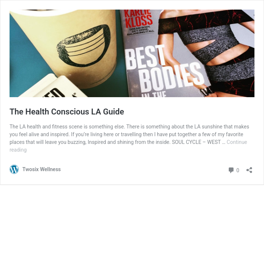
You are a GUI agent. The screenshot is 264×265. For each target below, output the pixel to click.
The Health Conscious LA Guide (67, 111)
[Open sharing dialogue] (249, 167)
